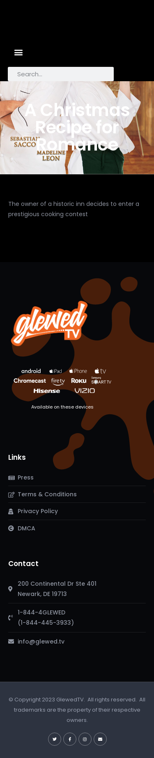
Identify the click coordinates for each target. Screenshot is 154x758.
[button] (18, 52)
